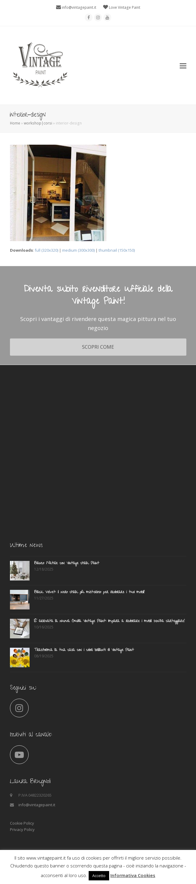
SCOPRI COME (98, 347)
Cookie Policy (22, 823)
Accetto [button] (99, 875)
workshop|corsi (38, 123)
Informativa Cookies (132, 875)
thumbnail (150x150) (117, 250)
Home (15, 123)
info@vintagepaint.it (79, 7)
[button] (183, 65)
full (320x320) (46, 250)
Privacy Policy (22, 829)
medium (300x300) (78, 250)
